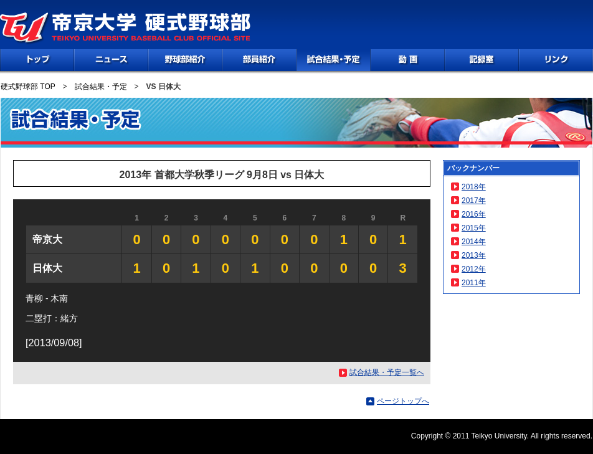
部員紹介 (259, 60)
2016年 (474, 214)
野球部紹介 (185, 60)
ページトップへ (403, 401)
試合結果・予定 (101, 86)
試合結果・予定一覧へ (386, 372)
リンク (555, 60)
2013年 (474, 255)
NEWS (111, 60)
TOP (37, 60)
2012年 (474, 269)
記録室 (482, 60)
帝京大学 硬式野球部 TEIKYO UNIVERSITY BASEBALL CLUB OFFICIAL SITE (125, 28)
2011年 (474, 282)
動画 (408, 60)
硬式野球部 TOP (28, 86)
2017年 (474, 200)
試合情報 (333, 60)
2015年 (474, 228)
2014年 (474, 241)
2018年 (474, 186)
